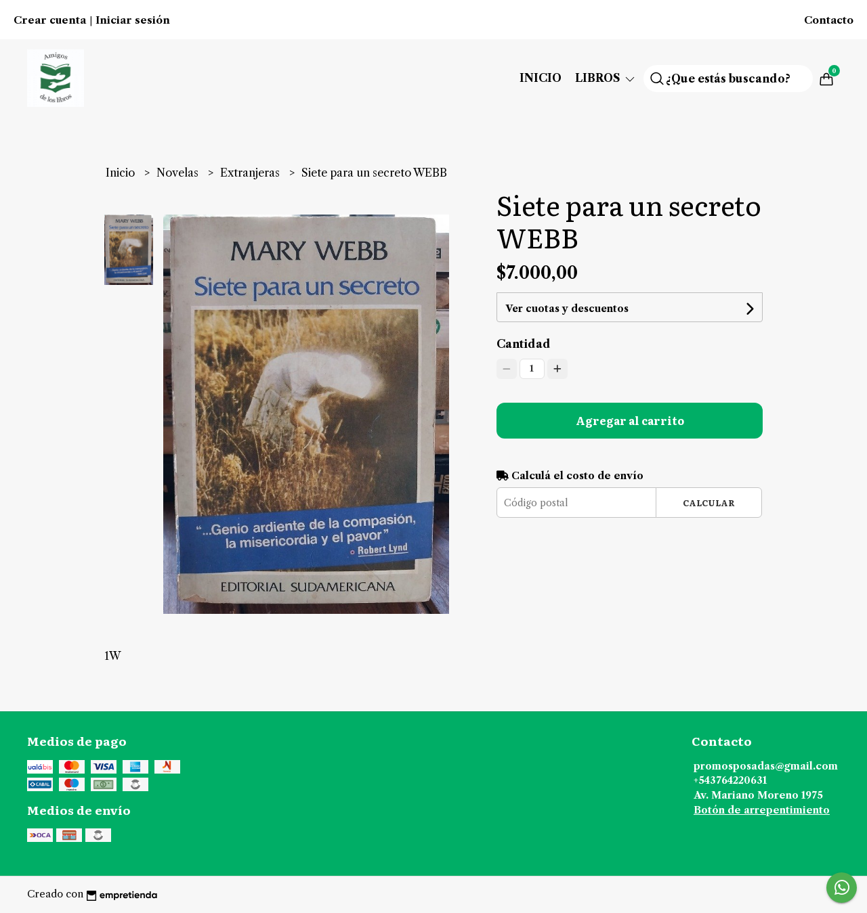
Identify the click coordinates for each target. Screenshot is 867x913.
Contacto (828, 20)
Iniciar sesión (133, 20)
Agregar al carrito (630, 420)
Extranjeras (251, 172)
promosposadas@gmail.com (766, 766)
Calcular (709, 502)
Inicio (541, 78)
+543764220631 (730, 780)
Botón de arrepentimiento (762, 810)
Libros (606, 78)
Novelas (178, 172)
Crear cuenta (50, 20)
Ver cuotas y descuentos (567, 309)
